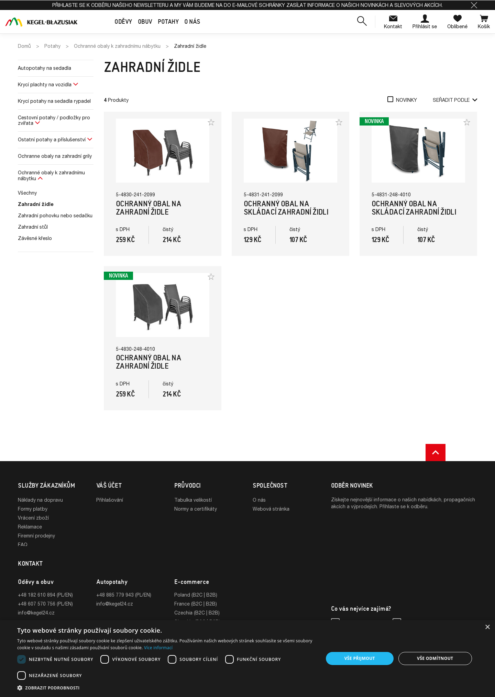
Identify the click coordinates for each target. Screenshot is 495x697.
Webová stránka (271, 509)
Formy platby (32, 509)
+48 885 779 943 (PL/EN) (123, 597)
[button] (474, 5)
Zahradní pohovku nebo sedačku (55, 215)
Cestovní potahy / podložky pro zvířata (54, 120)
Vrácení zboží (33, 518)
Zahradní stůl (33, 227)
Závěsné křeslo (35, 238)
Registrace (108, 509)
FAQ (23, 544)
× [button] (487, 627)
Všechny (27, 193)
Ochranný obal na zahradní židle (148, 208)
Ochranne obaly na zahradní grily (55, 156)
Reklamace (30, 527)
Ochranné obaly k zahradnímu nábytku (51, 175)
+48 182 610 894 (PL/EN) (45, 597)
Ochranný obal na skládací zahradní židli (286, 208)
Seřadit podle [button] (455, 100)
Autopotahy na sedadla (44, 68)
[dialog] (247, 658)
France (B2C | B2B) (195, 606)
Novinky (406, 100)
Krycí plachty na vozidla (45, 84)
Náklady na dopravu (40, 500)
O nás (259, 500)
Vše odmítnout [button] (435, 658)
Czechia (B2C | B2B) (197, 615)
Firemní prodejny (36, 535)
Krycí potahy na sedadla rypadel (54, 101)
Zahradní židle (36, 204)
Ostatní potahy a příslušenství (52, 139)
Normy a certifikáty (195, 509)
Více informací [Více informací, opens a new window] (158, 648)
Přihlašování (109, 500)
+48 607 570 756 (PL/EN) (45, 606)
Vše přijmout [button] (359, 658)
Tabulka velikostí (193, 500)
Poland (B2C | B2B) (195, 597)
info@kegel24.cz (36, 615)
